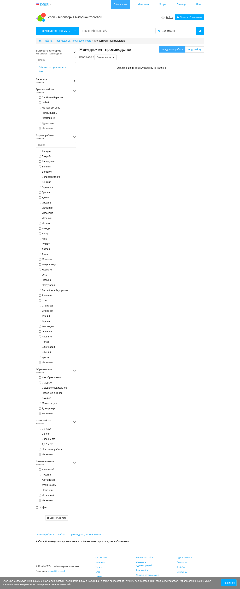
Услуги (162, 4)
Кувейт (44, 243)
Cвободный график (51, 97)
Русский (45, 474)
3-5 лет (44, 433)
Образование (56, 371)
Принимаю (229, 582)
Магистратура (48, 403)
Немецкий (46, 490)
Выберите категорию (56, 52)
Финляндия (47, 326)
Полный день (48, 112)
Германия (46, 187)
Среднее (45, 382)
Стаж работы (56, 422)
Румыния (45, 295)
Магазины (143, 4)
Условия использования (147, 575)
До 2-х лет (46, 444)
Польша (45, 280)
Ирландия (46, 207)
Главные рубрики (45, 534)
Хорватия (45, 336)
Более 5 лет (47, 439)
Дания (44, 197)
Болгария (45, 171)
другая (44, 357)
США (43, 300)
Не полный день (49, 107)
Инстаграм (182, 572)
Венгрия (45, 182)
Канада (44, 228)
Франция (45, 331)
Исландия (46, 213)
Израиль (45, 202)
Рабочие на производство (53, 67)
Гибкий (44, 102)
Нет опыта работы (50, 449)
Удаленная (46, 123)
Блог (198, 4)
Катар (43, 233)
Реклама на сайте (144, 557)
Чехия (44, 341)
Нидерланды (47, 264)
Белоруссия (47, 161)
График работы (56, 91)
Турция (44, 316)
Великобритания (50, 176)
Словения (46, 310)
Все (41, 71)
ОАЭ (43, 274)
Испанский (46, 495)
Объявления (120, 4)
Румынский (46, 469)
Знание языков (56, 463)
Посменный (47, 118)
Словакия (46, 305)
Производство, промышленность (87, 534)
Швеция (45, 352)
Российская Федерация (53, 290)
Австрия (45, 151)
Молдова (45, 259)
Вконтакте (181, 562)
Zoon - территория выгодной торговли (75, 17)
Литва (44, 254)
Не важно (46, 128)
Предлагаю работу (172, 49)
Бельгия (45, 166)
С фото (42, 507)
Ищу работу (194, 49)
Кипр (43, 238)
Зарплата (56, 81)
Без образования (50, 377)
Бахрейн (45, 156)
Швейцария (47, 347)
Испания (45, 218)
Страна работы (56, 137)
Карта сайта (142, 570)
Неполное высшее (51, 393)
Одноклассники (184, 557)
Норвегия (45, 269)
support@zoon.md (56, 571)
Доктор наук (47, 408)
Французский (47, 485)
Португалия (47, 285)
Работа (61, 534)
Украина (45, 321)
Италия (44, 223)
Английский (47, 479)
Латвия (44, 249)
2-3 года (45, 428)
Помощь (181, 4)
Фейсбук (181, 567)
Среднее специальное (53, 387)
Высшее (45, 398)
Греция (44, 192)
